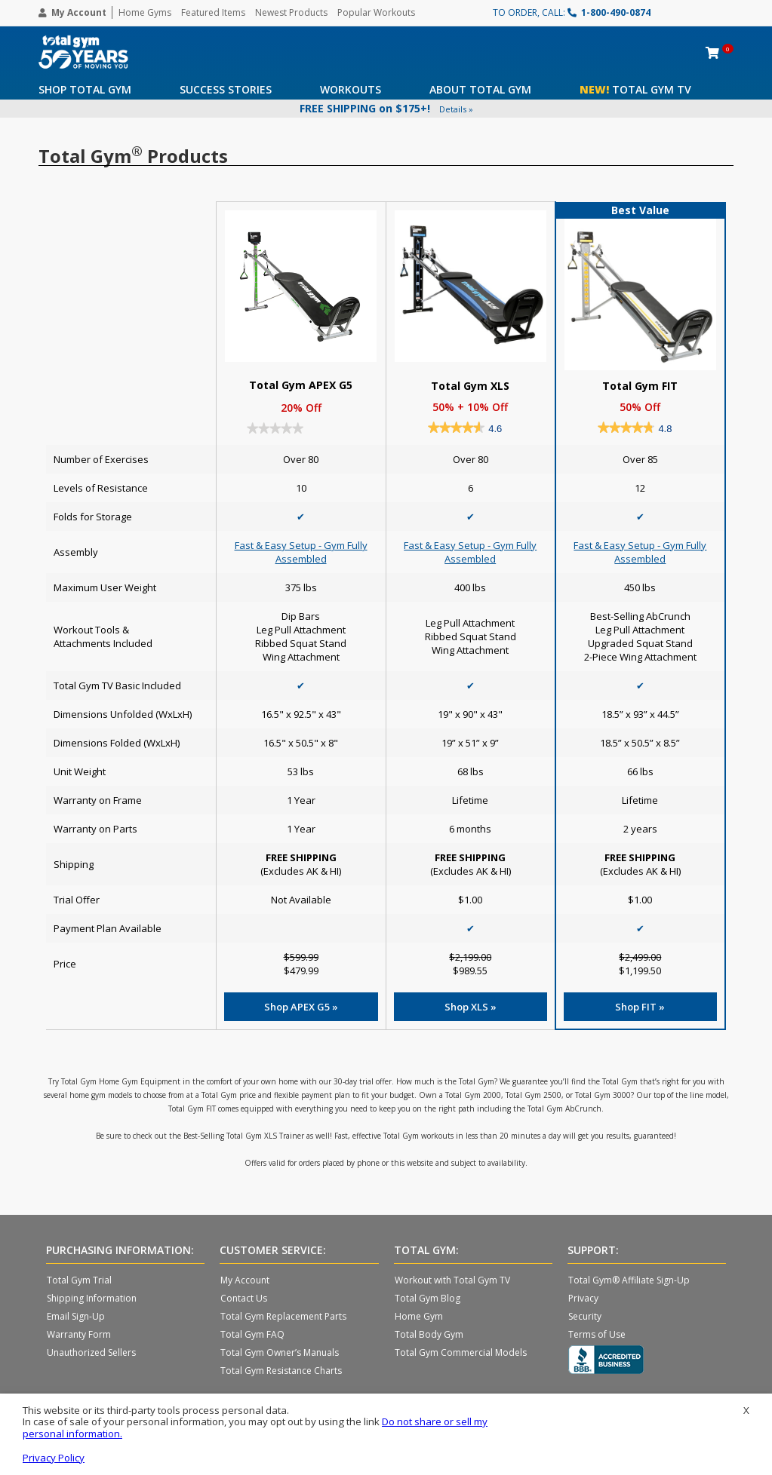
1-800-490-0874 (609, 12)
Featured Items (213, 12)
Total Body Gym (429, 1334)
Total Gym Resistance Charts (281, 1370)
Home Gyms (144, 12)
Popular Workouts (376, 12)
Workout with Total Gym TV (452, 1280)
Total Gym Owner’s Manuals (279, 1352)
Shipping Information (92, 1298)
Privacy (583, 1298)
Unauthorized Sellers (91, 1352)
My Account (72, 12)
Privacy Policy (54, 1457)
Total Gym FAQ (252, 1334)
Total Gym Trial (79, 1280)
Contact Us (243, 1298)
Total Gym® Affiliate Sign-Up (629, 1280)
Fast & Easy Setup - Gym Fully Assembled (301, 552)
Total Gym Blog (427, 1298)
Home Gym (419, 1316)
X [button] (746, 1410)
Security (584, 1316)
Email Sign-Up (76, 1316)
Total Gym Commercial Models (461, 1352)
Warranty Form (79, 1334)
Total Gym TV (635, 89)
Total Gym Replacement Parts (283, 1316)
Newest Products (291, 12)
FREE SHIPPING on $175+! (386, 109)
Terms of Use (597, 1334)
